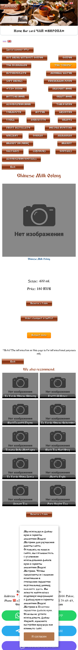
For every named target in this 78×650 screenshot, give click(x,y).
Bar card (29, 31)
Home (18, 31)
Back (12, 167)
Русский (66, 3)
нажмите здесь (33, 589)
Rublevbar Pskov (39, 5)
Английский (71, 3)
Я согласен (38, 636)
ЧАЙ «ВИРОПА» (50, 31)
